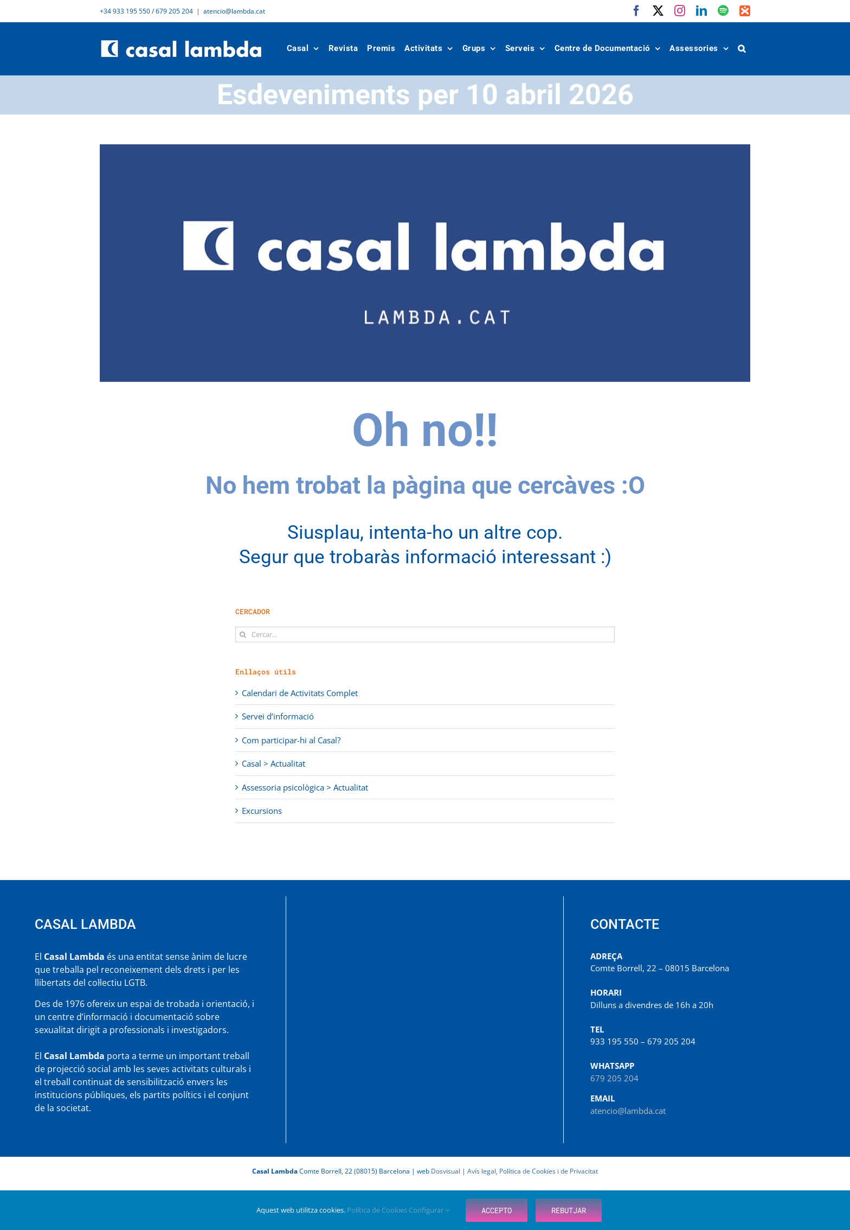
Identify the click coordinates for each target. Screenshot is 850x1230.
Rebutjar (568, 1210)
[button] (742, 48)
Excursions (262, 810)
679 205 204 (614, 1078)
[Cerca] (243, 634)
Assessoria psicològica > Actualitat (305, 787)
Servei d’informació (278, 716)
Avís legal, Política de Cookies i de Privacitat (532, 1171)
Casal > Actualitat (273, 763)
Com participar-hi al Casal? (291, 740)
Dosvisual (445, 1171)
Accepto (496, 1210)
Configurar (429, 1210)
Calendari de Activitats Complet (300, 692)
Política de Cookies (378, 1210)
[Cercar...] (425, 634)
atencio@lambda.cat (234, 11)
